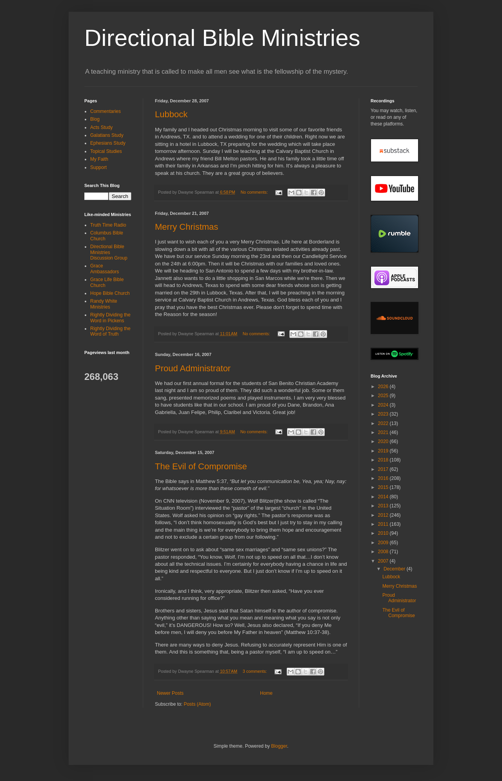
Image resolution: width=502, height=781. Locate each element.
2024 (384, 405)
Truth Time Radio (108, 225)
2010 (384, 533)
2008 (384, 551)
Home (266, 693)
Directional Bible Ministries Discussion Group (108, 252)
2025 (384, 395)
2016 (384, 478)
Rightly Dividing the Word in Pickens (110, 317)
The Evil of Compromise (201, 466)
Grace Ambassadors (104, 268)
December (395, 569)
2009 (384, 542)
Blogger (279, 746)
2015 (384, 487)
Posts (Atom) (197, 704)
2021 (384, 432)
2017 (384, 469)
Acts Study (101, 127)
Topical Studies (106, 151)
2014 (384, 496)
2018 (384, 460)
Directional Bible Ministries (222, 38)
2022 (384, 423)
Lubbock (171, 114)
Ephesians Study (108, 143)
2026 (384, 386)
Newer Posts (170, 693)
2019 (384, 451)
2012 (384, 515)
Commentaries (105, 111)
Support (98, 167)
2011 (384, 524)
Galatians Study (107, 135)
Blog (95, 119)
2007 (384, 561)
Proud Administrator (193, 368)
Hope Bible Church (110, 293)
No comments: (254, 192)
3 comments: (255, 671)
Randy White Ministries (103, 303)
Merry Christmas (186, 227)
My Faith (99, 159)
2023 (384, 414)
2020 (384, 441)
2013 (384, 506)
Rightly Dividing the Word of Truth (110, 331)
